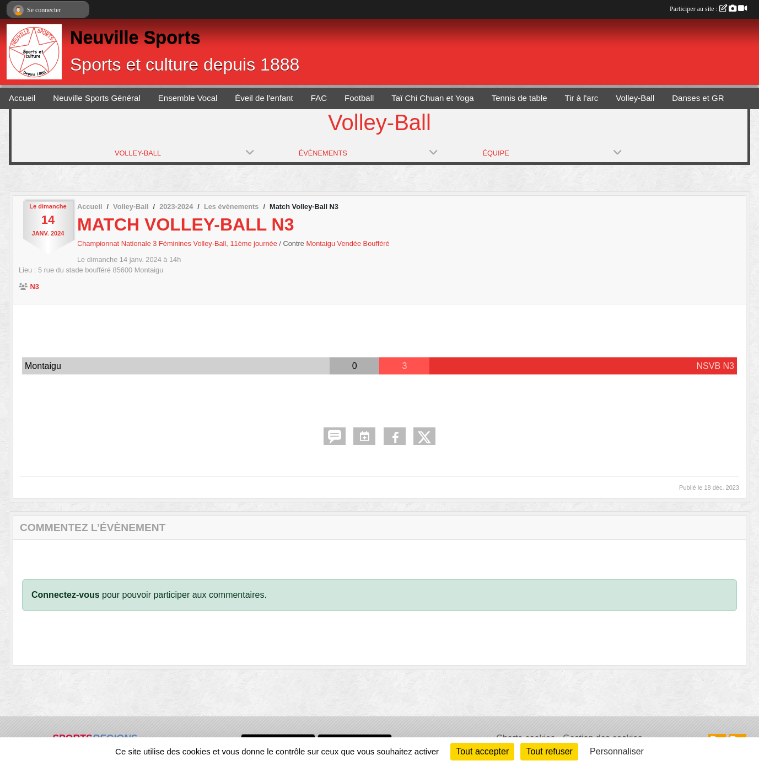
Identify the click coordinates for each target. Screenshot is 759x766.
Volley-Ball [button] (635, 98)
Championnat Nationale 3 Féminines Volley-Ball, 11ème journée (178, 243)
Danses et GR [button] (698, 98)
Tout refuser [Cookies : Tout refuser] (549, 751)
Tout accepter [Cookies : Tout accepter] (482, 751)
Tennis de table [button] (519, 98)
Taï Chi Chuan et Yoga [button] (432, 98)
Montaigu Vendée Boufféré (347, 243)
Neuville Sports (135, 37)
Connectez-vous (65, 594)
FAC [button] (319, 98)
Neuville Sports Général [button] (96, 98)
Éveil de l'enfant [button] (264, 98)
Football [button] (359, 98)
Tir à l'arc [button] (582, 98)
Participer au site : (708, 9)
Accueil (22, 98)
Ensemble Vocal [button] (188, 98)
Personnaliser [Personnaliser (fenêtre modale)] (617, 751)
